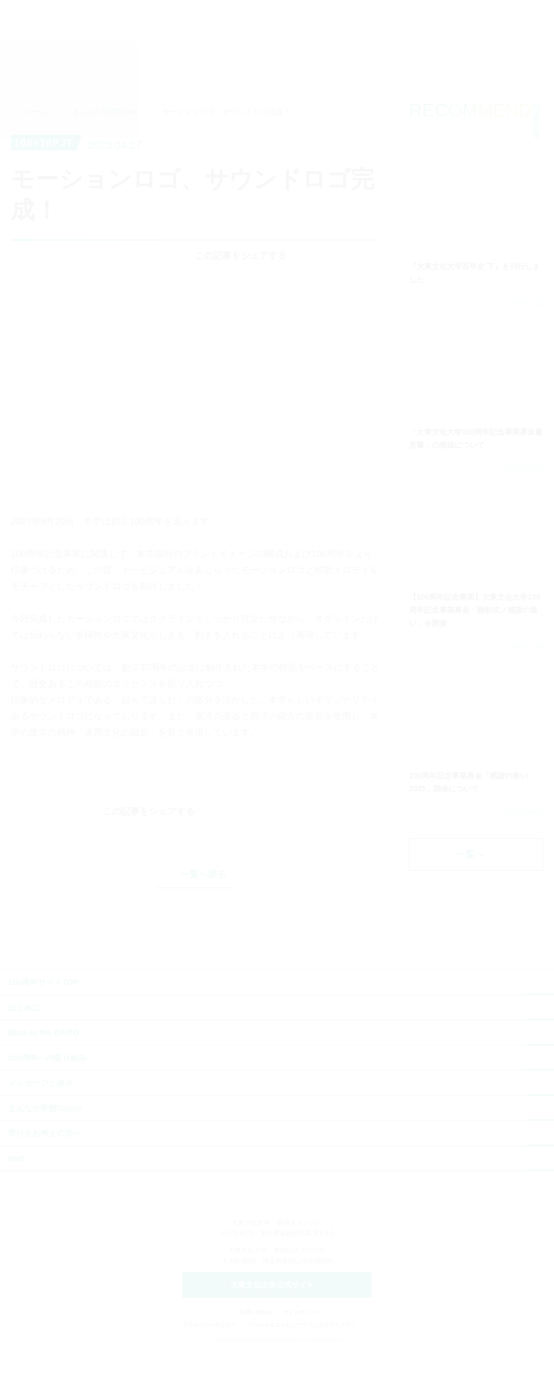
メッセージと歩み (40, 1129)
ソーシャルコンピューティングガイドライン (302, 1372)
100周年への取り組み (47, 1104)
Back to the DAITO (43, 1078)
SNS (16, 1205)
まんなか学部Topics (104, 139)
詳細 (476, 256)
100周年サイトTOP (43, 1028)
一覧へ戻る (203, 921)
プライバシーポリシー (209, 1372)
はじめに (24, 1054)
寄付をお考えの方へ (44, 1179)
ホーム (36, 139)
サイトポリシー (302, 1360)
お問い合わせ (255, 1360)
